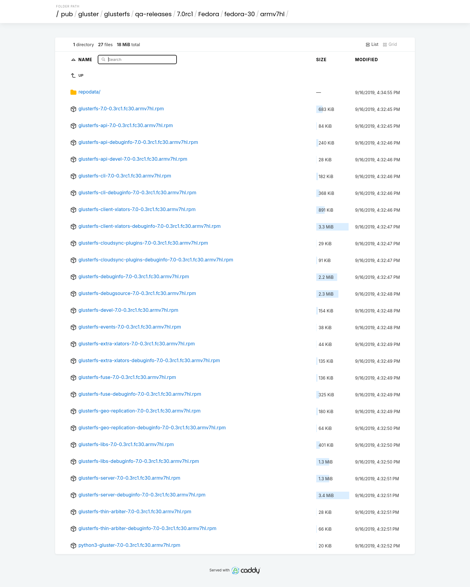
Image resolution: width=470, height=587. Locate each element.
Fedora (208, 14)
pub (67, 14)
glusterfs (117, 14)
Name (86, 59)
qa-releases (153, 14)
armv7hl (272, 14)
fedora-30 (240, 14)
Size (321, 59)
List (371, 44)
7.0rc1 (185, 14)
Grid (389, 44)
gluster (88, 14)
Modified (366, 59)
